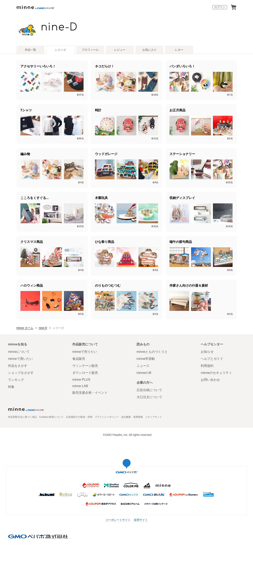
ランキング (16, 379)
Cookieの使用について (51, 417)
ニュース (143, 365)
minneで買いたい (20, 358)
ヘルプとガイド (212, 358)
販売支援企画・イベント (90, 392)
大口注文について (149, 397)
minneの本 (144, 372)
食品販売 (78, 358)
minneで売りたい (84, 351)
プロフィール (90, 49)
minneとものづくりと (152, 351)
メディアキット (153, 417)
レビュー (119, 49)
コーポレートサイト (118, 519)
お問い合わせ (210, 379)
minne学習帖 (146, 358)
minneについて (19, 351)
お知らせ (207, 351)
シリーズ (60, 50)
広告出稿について (149, 390)
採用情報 (138, 417)
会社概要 (126, 417)
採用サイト (141, 519)
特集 (11, 386)
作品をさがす (17, 365)
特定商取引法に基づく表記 (22, 417)
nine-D (59, 27)
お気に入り (149, 49)
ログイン (219, 7)
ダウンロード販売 (85, 372)
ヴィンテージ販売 (85, 365)
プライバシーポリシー (107, 417)
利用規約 (207, 365)
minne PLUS (81, 379)
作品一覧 (30, 49)
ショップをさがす (21, 372)
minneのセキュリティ (216, 372)
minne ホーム (24, 328)
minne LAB (80, 386)
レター (179, 49)
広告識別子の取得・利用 (79, 417)
